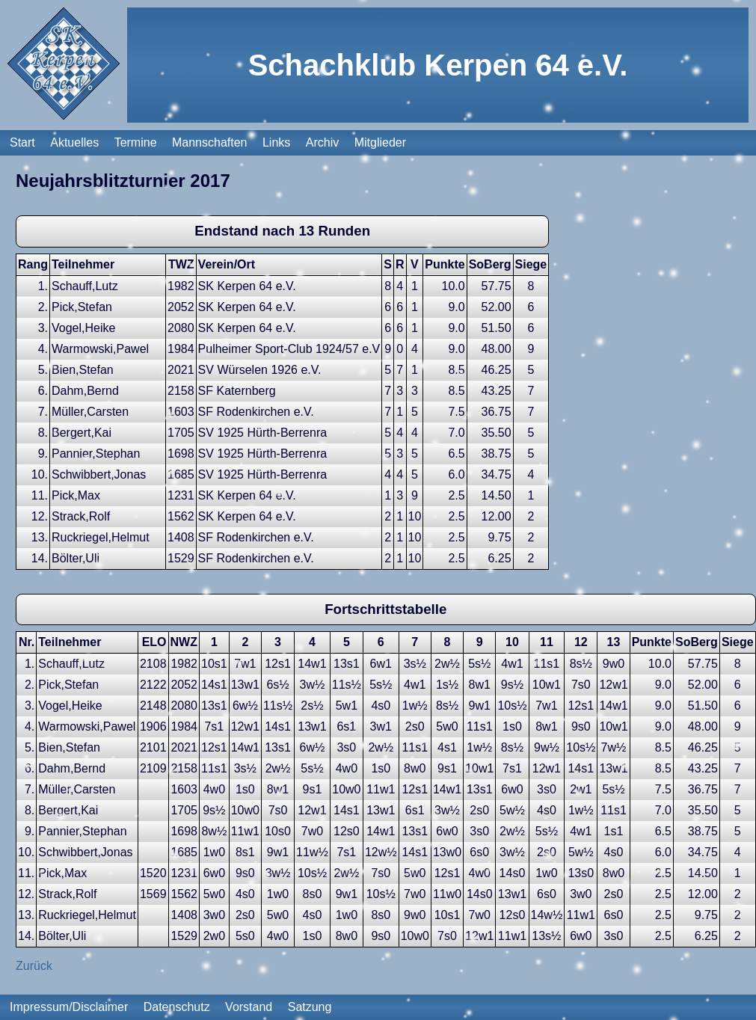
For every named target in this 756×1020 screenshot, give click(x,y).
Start (22, 142)
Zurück (34, 965)
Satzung (310, 1007)
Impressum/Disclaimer (69, 1007)
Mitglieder (380, 142)
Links (276, 142)
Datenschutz (177, 1007)
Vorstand (248, 1007)
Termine (135, 142)
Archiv (322, 142)
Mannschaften (210, 142)
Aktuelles (74, 142)
